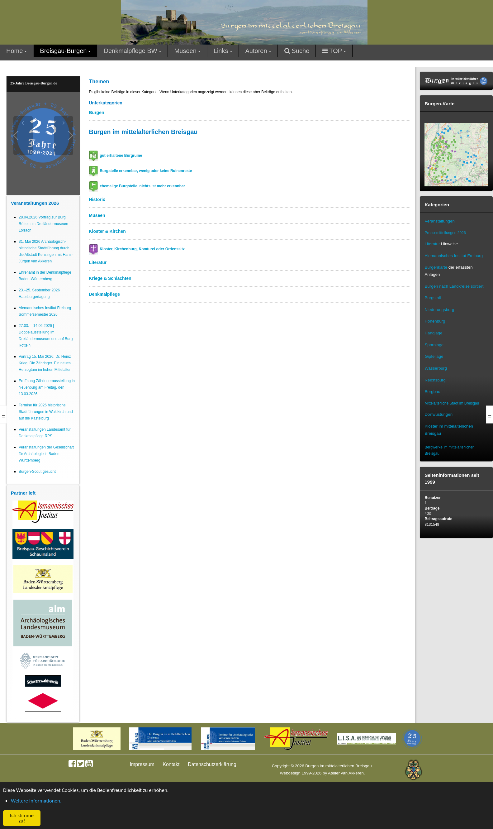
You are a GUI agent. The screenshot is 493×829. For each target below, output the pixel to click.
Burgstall (432, 297)
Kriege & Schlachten (110, 278)
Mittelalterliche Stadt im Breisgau (451, 403)
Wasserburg (435, 368)
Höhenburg (434, 321)
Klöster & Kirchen (107, 231)
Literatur (98, 262)
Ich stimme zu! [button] (22, 818)
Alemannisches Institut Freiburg (453, 255)
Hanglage (433, 333)
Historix (97, 199)
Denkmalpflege (104, 294)
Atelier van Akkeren (346, 773)
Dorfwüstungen (438, 414)
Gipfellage (433, 356)
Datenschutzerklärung (212, 764)
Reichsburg (434, 380)
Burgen (96, 112)
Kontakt (171, 764)
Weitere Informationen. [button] (36, 801)
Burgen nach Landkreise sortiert (453, 286)
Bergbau (432, 391)
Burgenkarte (435, 267)
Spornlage (433, 345)
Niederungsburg (439, 309)
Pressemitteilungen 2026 (445, 233)
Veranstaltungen (439, 221)
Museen (97, 215)
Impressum (142, 764)
